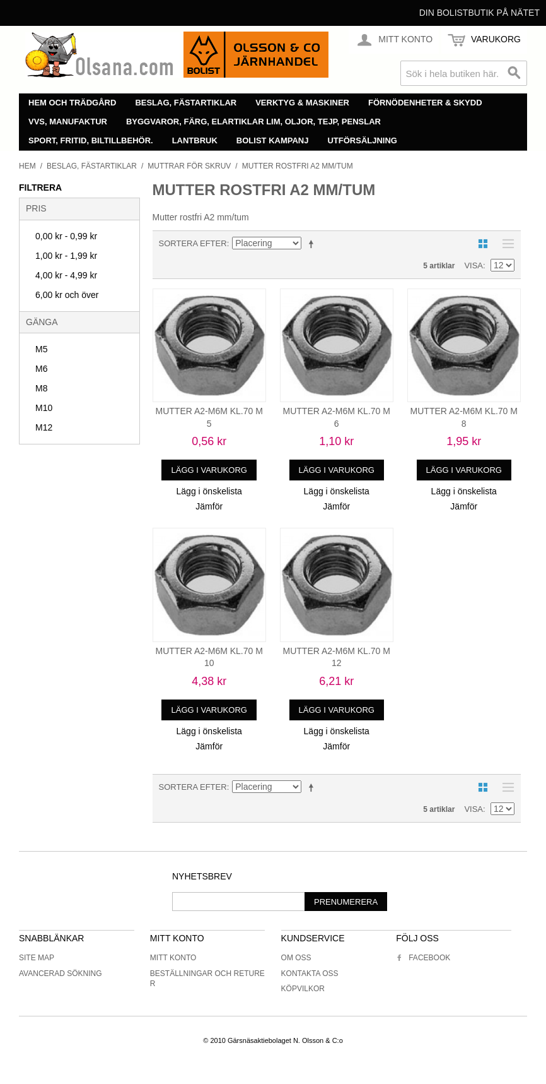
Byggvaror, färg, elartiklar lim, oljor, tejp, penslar (253, 121)
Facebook (423, 957)
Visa (473, 265)
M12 (43, 427)
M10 (43, 408)
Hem (27, 166)
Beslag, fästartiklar (185, 102)
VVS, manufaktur (67, 121)
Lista (505, 243)
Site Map (36, 957)
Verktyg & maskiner (302, 102)
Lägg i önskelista (209, 491)
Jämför (209, 506)
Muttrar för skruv (189, 166)
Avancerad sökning (60, 973)
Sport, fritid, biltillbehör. (90, 140)
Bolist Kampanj (272, 140)
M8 (41, 388)
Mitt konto (173, 957)
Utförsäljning (362, 140)
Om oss (296, 957)
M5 (41, 349)
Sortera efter (193, 243)
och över (66, 295)
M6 (41, 369)
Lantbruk (195, 140)
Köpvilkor (303, 988)
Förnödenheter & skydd (425, 102)
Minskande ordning (313, 243)
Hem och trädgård (72, 102)
